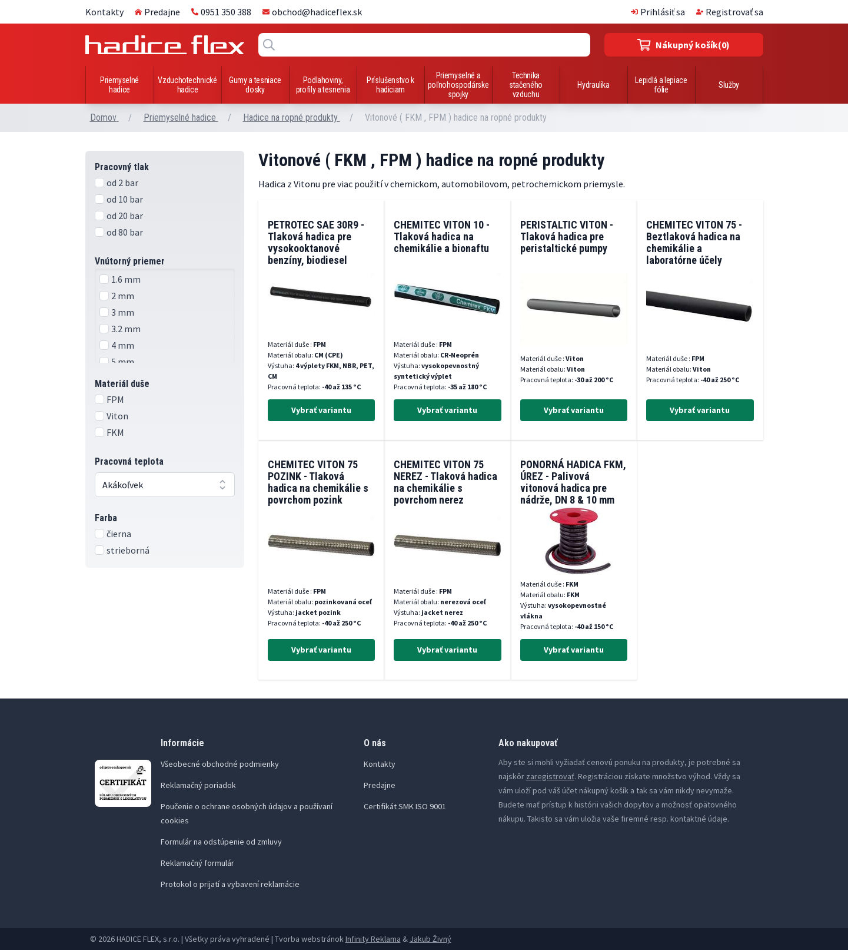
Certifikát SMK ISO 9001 (405, 806)
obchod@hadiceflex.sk (312, 12)
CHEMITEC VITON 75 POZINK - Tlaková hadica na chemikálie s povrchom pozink (318, 482)
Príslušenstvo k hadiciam (390, 84)
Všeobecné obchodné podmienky (220, 764)
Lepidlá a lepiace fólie (661, 84)
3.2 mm (126, 329)
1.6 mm (126, 279)
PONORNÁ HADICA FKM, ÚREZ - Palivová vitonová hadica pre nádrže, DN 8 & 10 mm (573, 482)
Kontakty (104, 12)
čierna (119, 533)
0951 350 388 (221, 12)
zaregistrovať (550, 776)
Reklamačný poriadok (198, 785)
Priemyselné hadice (119, 84)
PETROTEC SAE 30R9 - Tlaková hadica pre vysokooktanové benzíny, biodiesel (316, 242)
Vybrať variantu (321, 410)
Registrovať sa (729, 12)
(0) (683, 45)
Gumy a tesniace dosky (255, 84)
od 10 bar (125, 199)
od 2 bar (122, 182)
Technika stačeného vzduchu (526, 85)
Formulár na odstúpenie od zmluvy (221, 841)
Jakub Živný (430, 939)
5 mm (122, 362)
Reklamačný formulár (197, 863)
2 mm (122, 296)
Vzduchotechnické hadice (187, 84)
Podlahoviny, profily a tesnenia (323, 84)
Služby (729, 85)
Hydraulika (593, 85)
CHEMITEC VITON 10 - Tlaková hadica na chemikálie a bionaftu (442, 236)
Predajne (157, 12)
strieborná (128, 550)
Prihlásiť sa (658, 12)
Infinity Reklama (373, 939)
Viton (117, 416)
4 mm (122, 345)
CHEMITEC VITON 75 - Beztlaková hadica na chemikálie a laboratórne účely (694, 242)
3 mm (122, 312)
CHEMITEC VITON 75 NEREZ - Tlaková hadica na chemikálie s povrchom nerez (445, 482)
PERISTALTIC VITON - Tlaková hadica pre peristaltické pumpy (566, 236)
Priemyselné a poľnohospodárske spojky (458, 85)
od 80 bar (125, 232)
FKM (115, 432)
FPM (115, 399)
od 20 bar (125, 215)
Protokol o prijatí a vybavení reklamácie (230, 884)
